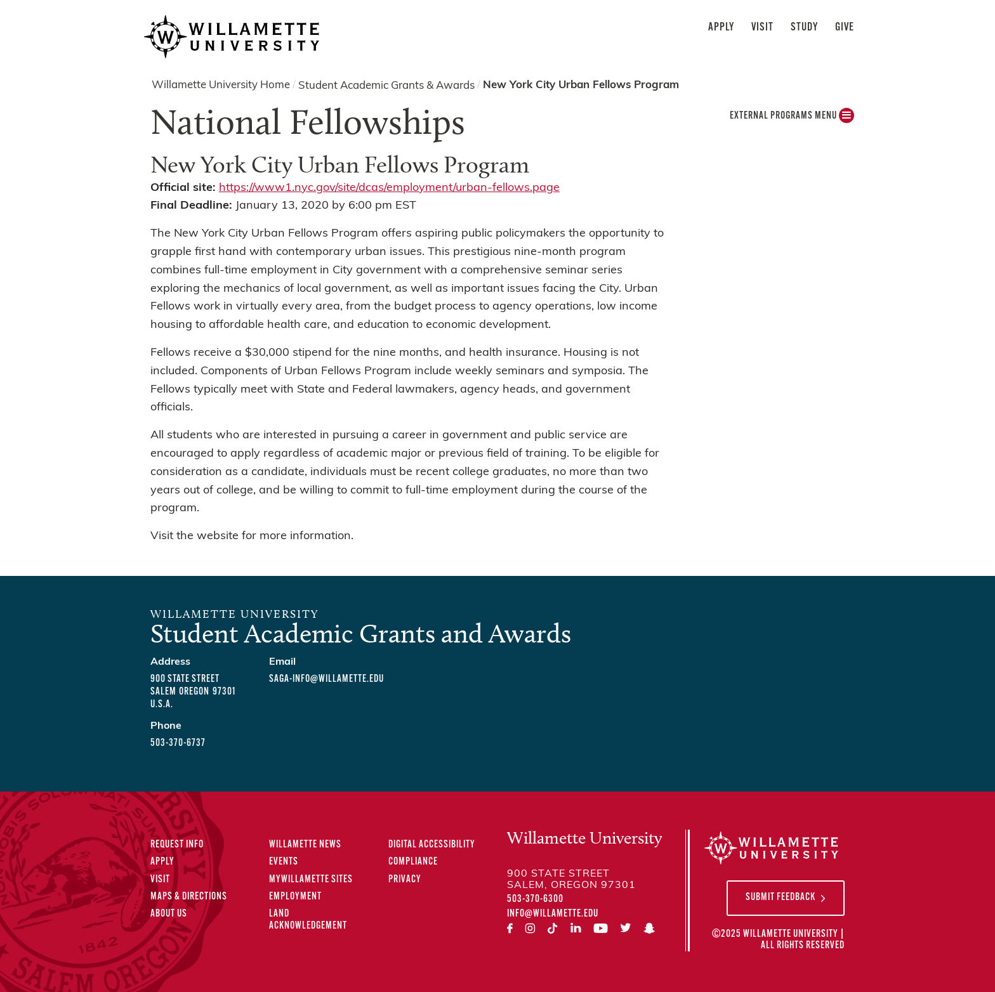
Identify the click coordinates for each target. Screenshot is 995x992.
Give (844, 28)
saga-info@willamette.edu (326, 679)
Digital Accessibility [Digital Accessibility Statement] (431, 845)
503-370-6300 (535, 899)
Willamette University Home (221, 85)
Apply (721, 28)
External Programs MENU (792, 119)
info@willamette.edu (552, 914)
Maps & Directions (188, 897)
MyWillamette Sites (311, 880)
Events (283, 862)
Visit (762, 28)
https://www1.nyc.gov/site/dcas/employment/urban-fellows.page (389, 188)
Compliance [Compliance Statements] (413, 862)
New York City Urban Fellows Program (581, 85)
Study (804, 28)
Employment (295, 897)
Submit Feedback (780, 897)
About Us (168, 914)
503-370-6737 (178, 743)
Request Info (177, 845)
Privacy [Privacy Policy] (404, 880)
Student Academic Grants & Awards (386, 85)
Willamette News (305, 845)
